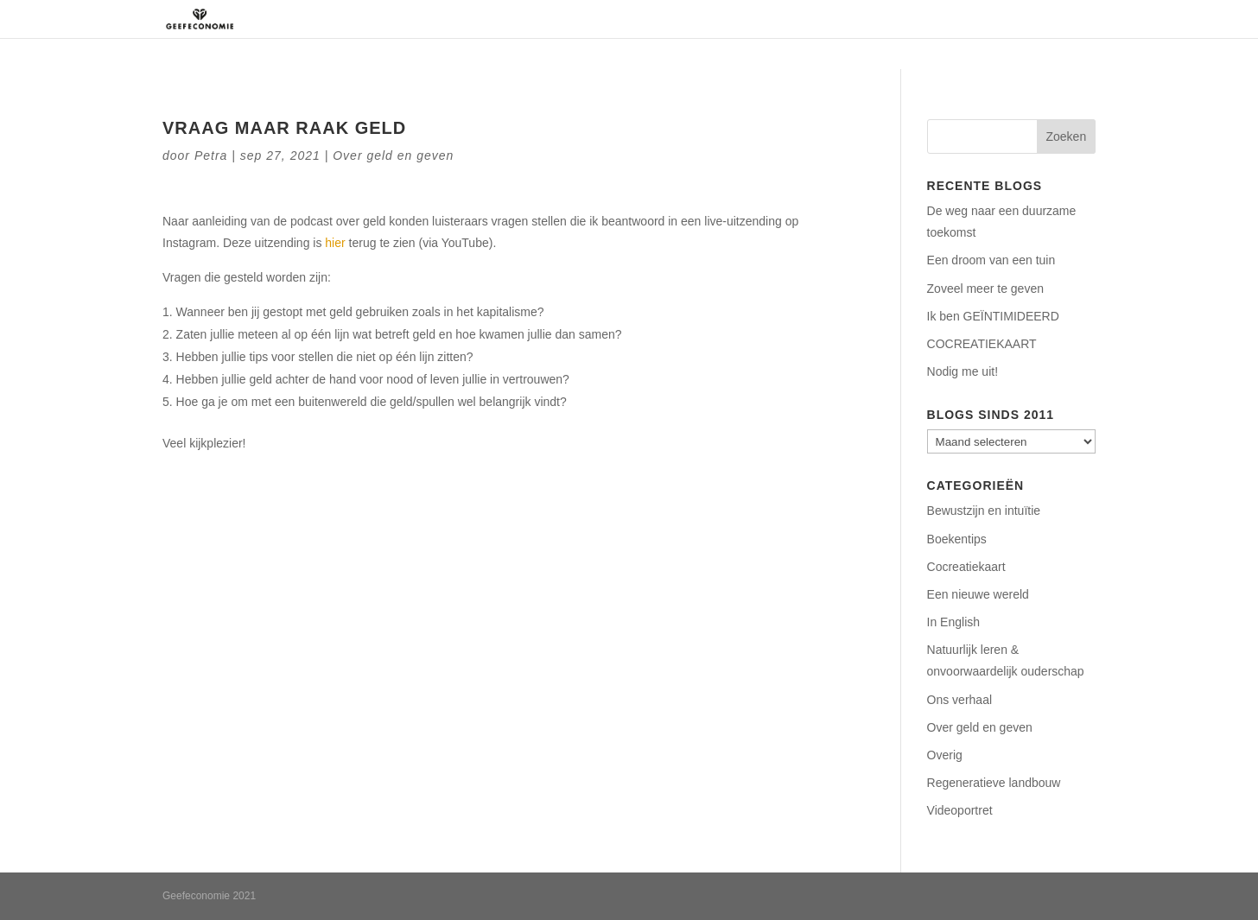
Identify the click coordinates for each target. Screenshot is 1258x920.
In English (953, 622)
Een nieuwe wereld (978, 594)
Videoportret (960, 810)
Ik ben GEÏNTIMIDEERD (993, 316)
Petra (210, 155)
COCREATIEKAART (982, 344)
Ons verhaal (959, 700)
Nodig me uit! (962, 371)
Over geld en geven (393, 155)
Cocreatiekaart (966, 567)
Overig (945, 755)
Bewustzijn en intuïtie (984, 510)
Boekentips (957, 539)
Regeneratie (772, 19)
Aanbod (854, 19)
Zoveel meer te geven (985, 288)
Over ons (684, 19)
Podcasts (946, 19)
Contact (1021, 19)
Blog (1081, 19)
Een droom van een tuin (991, 260)
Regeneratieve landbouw (994, 783)
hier (335, 243)
